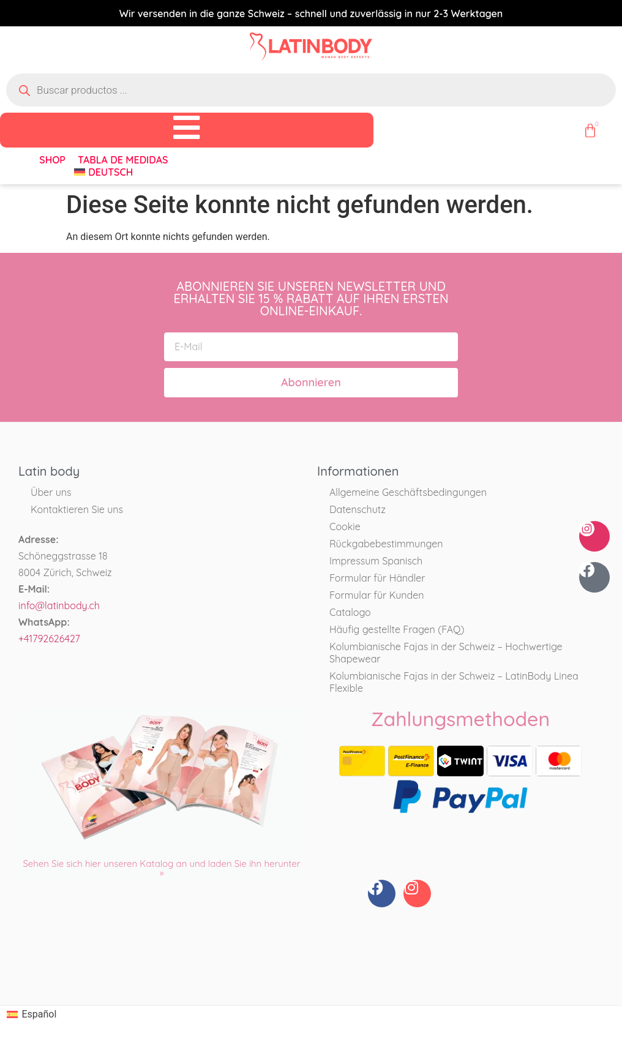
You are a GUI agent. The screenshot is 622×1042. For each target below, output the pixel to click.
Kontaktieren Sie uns (77, 510)
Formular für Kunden (376, 596)
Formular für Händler (377, 578)
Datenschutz (357, 510)
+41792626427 (49, 639)
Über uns (51, 493)
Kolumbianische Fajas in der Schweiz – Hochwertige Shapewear (446, 653)
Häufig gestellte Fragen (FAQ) (396, 630)
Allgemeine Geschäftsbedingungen (408, 493)
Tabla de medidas (123, 160)
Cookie (345, 527)
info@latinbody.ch (59, 606)
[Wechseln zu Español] (31, 1015)
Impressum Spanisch (375, 561)
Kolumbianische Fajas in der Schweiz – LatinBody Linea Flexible (454, 682)
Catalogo (350, 613)
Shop (52, 160)
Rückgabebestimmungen (386, 544)
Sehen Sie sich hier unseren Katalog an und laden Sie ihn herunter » (161, 868)
